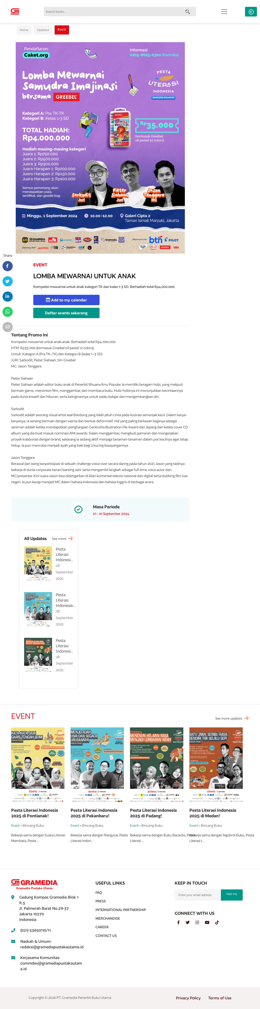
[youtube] (210, 923)
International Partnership (120, 910)
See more (62, 539)
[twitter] (191, 923)
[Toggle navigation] (224, 12)
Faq (98, 892)
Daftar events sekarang (66, 313)
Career (102, 927)
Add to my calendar (66, 299)
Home (24, 30)
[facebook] (181, 923)
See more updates (228, 718)
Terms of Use (219, 998)
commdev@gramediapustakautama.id (51, 966)
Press (100, 901)
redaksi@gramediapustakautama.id (52, 947)
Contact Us (106, 936)
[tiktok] (219, 923)
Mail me (231, 894)
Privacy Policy (188, 998)
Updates (43, 30)
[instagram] (200, 923)
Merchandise (107, 918)
